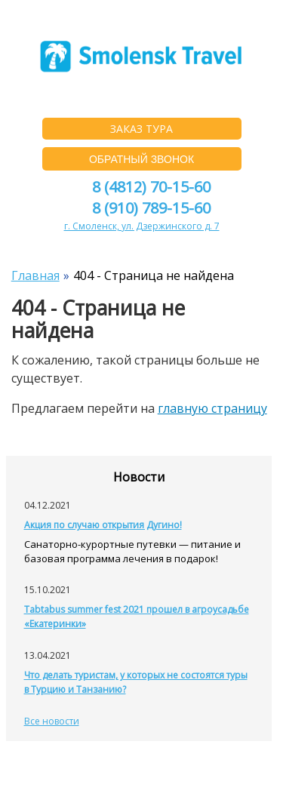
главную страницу (212, 408)
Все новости (51, 721)
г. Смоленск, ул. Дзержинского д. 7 (142, 226)
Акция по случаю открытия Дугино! (103, 524)
